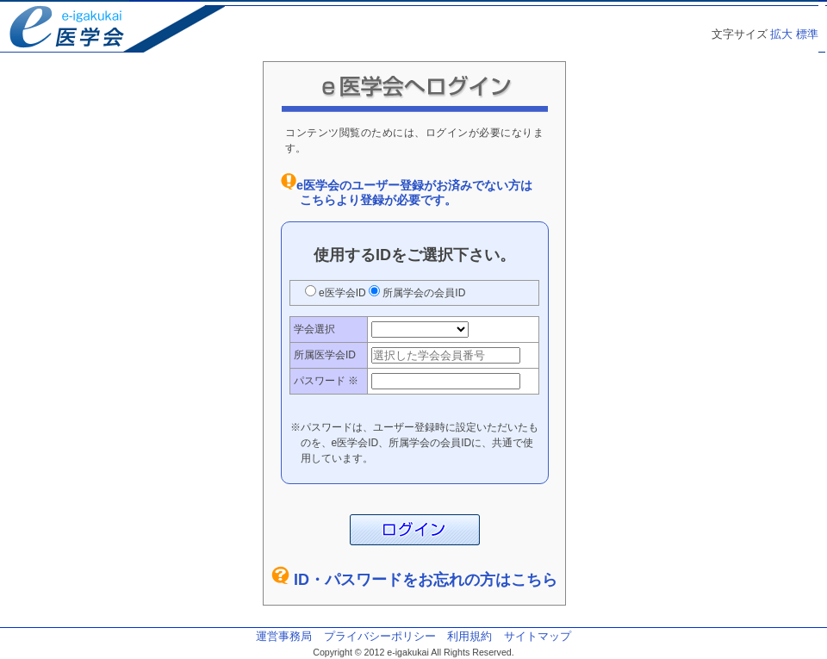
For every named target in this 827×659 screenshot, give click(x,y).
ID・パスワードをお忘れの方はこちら (425, 579)
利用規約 (469, 636)
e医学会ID (342, 293)
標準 (807, 34)
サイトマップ (537, 636)
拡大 (781, 34)
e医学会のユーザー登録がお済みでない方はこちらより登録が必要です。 (414, 192)
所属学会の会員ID (422, 293)
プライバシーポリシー (380, 636)
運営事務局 (284, 636)
